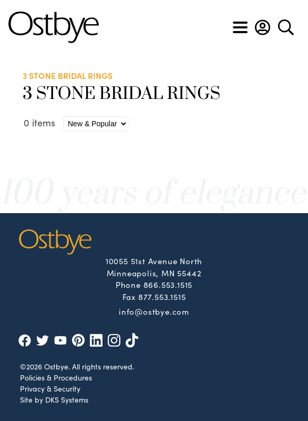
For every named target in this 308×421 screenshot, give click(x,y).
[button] (262, 27)
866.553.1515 (168, 284)
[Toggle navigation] (240, 27)
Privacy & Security (50, 388)
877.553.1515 (162, 296)
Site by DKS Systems (54, 399)
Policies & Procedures (56, 377)
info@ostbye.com (154, 311)
